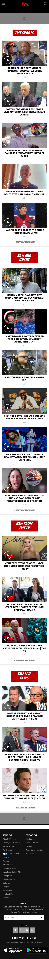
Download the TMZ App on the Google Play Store (37, 950)
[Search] (45, 3)
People (6, 887)
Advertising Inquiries (34, 850)
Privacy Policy (16, 912)
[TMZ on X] (21, 930)
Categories (7, 876)
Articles (6, 861)
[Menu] (3, 3)
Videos (6, 898)
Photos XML (8, 894)
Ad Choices (7, 850)
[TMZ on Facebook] (15, 930)
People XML (8, 890)
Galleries (6, 883)
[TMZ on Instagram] (32, 930)
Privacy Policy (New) (11, 843)
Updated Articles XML (12, 872)
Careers (29, 846)
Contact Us (30, 839)
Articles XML (8, 865)
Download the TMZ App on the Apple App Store (13, 950)
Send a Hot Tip (32, 843)
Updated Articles (9, 868)
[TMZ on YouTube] (26, 930)
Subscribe (41, 917)
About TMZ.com (9, 839)
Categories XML (9, 879)
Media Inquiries (32, 854)
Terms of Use (8, 846)
